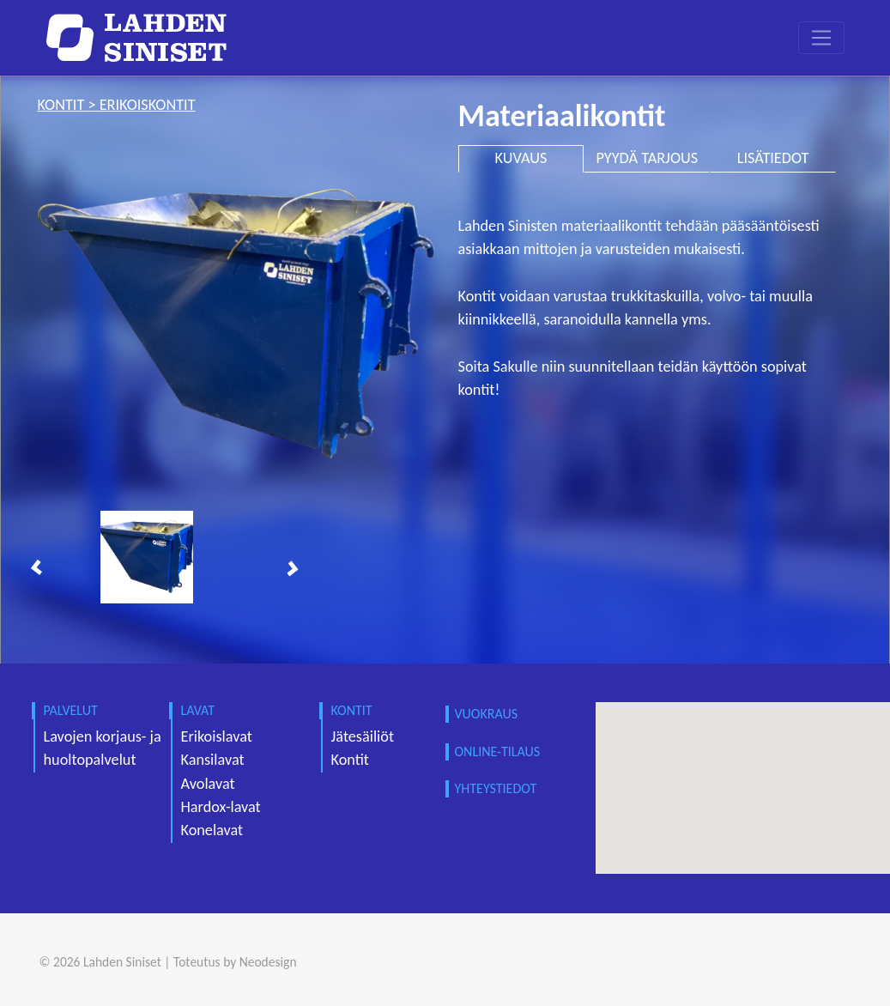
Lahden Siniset (122, 962)
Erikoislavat (216, 736)
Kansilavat (213, 759)
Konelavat (212, 830)
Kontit (350, 759)
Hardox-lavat (221, 806)
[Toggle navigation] (821, 37)
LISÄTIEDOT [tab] (773, 157)
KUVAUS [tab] (521, 157)
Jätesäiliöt (363, 736)
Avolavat (208, 783)
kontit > (69, 104)
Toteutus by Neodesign (235, 962)
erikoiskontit (148, 104)
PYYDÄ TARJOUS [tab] (647, 157)
